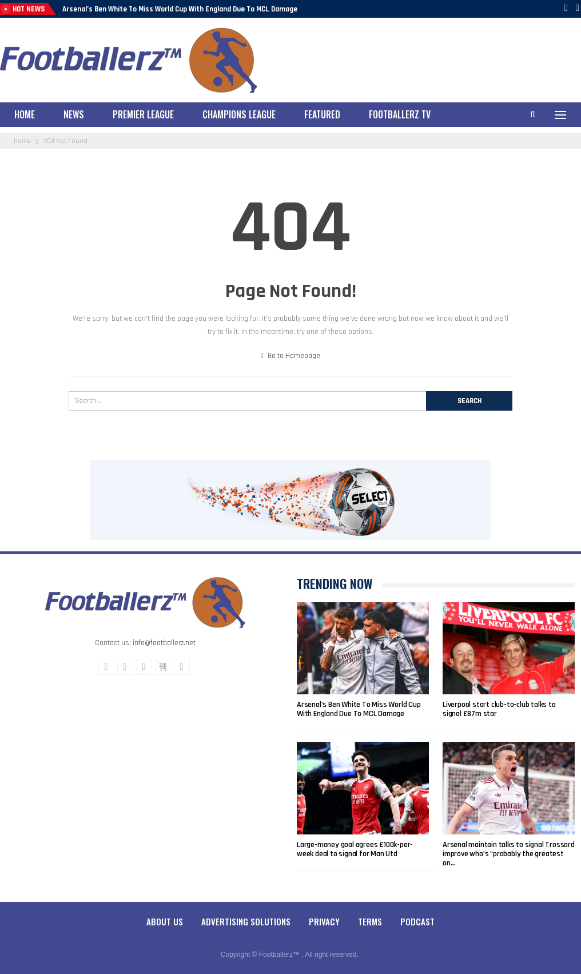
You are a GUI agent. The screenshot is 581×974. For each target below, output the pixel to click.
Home (24, 114)
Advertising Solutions (245, 921)
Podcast (417, 921)
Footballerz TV (400, 114)
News (73, 114)
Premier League (143, 114)
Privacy (324, 921)
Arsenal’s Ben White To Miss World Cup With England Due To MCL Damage (179, 9)
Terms (370, 921)
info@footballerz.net (164, 642)
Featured (322, 114)
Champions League (239, 114)
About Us (164, 921)
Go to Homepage (291, 355)
